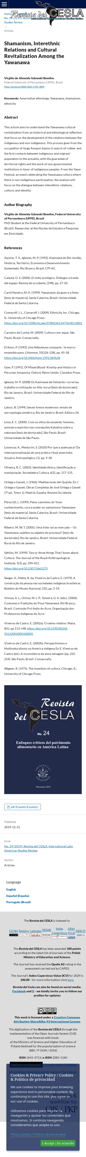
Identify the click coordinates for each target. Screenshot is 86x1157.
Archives (22, 14)
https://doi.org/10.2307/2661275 (26, 568)
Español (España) (17, 896)
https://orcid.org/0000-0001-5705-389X (24, 87)
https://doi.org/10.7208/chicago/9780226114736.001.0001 (43, 323)
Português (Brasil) (18, 902)
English (11, 889)
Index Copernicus (59, 933)
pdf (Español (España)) (24, 807)
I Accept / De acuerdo (58, 1143)
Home (8, 14)
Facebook (19, 991)
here (70, 980)
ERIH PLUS (71, 932)
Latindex (35, 931)
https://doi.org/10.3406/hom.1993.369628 (32, 358)
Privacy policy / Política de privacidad (38, 1134)
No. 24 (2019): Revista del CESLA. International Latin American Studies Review (43, 20)
